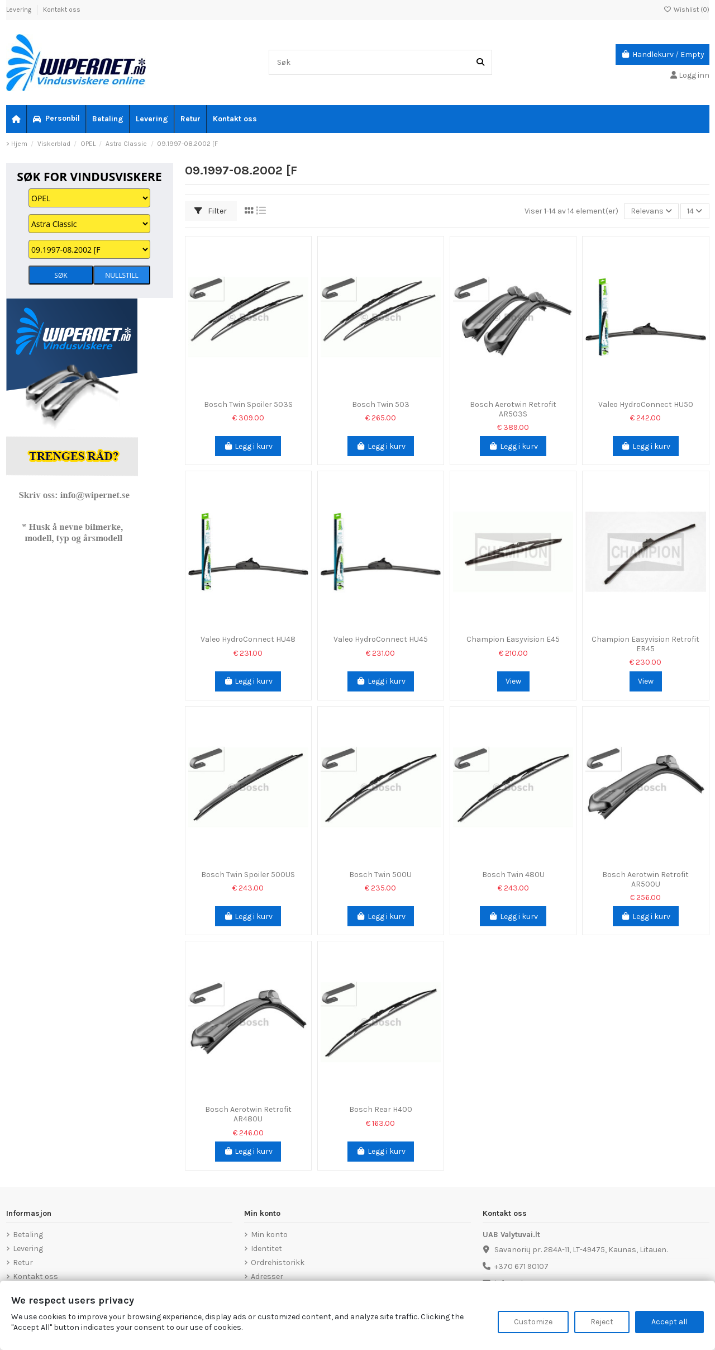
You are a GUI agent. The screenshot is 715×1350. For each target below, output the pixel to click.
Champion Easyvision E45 (513, 639)
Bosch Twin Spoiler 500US (248, 874)
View (513, 681)
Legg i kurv (248, 446)
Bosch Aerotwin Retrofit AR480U (248, 1114)
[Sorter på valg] (651, 211)
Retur (23, 1262)
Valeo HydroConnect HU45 (380, 639)
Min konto (269, 1234)
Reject (601, 1322)
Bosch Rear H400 (380, 1109)
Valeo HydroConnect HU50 (645, 404)
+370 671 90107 (521, 1266)
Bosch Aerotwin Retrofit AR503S (513, 409)
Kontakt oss (61, 9)
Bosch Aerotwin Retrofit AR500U (645, 879)
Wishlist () (686, 9)
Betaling (28, 1234)
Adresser (267, 1276)
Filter (210, 211)
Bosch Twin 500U (380, 874)
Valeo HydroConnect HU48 (248, 639)
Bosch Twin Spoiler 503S (248, 404)
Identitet (266, 1248)
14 (694, 211)
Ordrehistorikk (277, 1262)
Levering (19, 9)
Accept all (669, 1322)
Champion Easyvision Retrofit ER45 (645, 643)
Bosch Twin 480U (513, 874)
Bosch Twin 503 (380, 404)
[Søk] (480, 62)
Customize (533, 1322)
